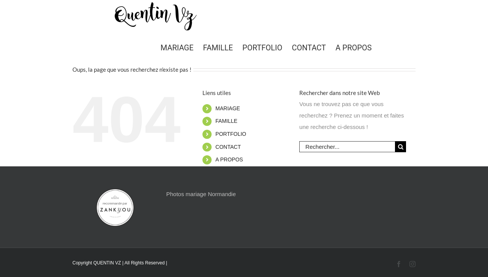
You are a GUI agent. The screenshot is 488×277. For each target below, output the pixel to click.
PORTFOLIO (230, 134)
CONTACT (228, 147)
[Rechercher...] (347, 146)
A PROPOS (229, 159)
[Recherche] (400, 146)
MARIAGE (227, 108)
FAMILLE (226, 121)
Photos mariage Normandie (201, 194)
